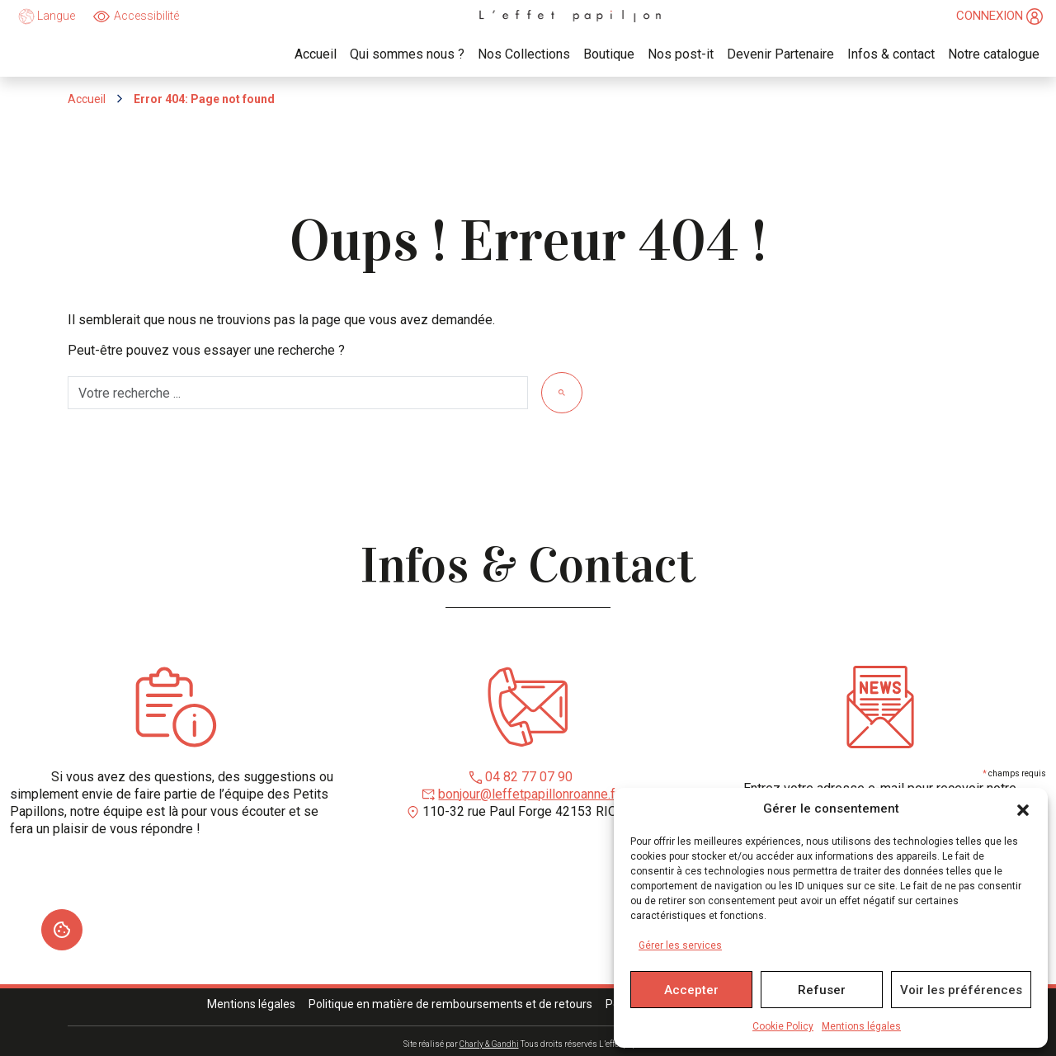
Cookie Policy (782, 1026)
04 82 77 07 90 (529, 777)
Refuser (822, 990)
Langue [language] (46, 16)
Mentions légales (861, 1026)
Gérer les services (680, 945)
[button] (1023, 809)
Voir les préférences (961, 990)
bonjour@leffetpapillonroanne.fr (529, 794)
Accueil (87, 99)
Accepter (691, 990)
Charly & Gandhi (489, 1044)
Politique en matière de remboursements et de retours (450, 1004)
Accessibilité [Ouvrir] (146, 15)
